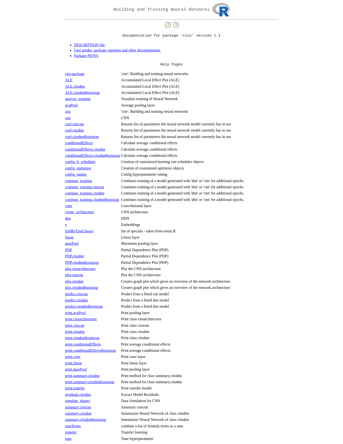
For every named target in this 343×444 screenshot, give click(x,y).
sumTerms (73, 426)
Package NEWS (86, 56)
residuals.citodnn (78, 395)
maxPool (72, 243)
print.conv (73, 357)
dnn (68, 218)
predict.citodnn (76, 300)
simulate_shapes (77, 401)
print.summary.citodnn (82, 376)
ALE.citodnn (75, 86)
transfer (71, 432)
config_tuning (75, 174)
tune (68, 439)
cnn (68, 118)
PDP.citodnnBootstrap (82, 262)
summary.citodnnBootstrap (85, 420)
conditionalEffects (79, 143)
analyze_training (78, 99)
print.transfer (75, 388)
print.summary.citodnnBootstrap (89, 382)
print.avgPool (75, 313)
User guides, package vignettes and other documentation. (117, 50)
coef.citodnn (74, 130)
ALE (68, 80)
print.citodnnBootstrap (82, 338)
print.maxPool (76, 369)
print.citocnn (74, 325)
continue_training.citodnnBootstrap (92, 200)
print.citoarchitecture (81, 319)
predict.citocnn (76, 294)
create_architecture (79, 212)
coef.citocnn (74, 124)
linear (69, 237)
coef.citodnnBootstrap (82, 137)
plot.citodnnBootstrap (81, 288)
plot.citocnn (74, 275)
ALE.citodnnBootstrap (82, 93)
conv (68, 206)
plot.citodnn (74, 281)
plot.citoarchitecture (80, 269)
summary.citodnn (78, 413)
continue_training (78, 181)
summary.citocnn (78, 407)
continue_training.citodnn (84, 193)
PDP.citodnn (74, 256)
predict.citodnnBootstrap (84, 306)
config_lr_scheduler (80, 162)
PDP (68, 250)
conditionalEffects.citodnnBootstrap (92, 155)
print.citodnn (75, 332)
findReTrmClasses (79, 231)
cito (68, 111)
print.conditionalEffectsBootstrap (90, 350)
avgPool (71, 105)
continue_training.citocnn (84, 187)
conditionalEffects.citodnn (85, 149)
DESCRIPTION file (89, 45)
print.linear (73, 363)
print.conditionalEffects (83, 344)
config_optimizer (78, 168)
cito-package (75, 74)
